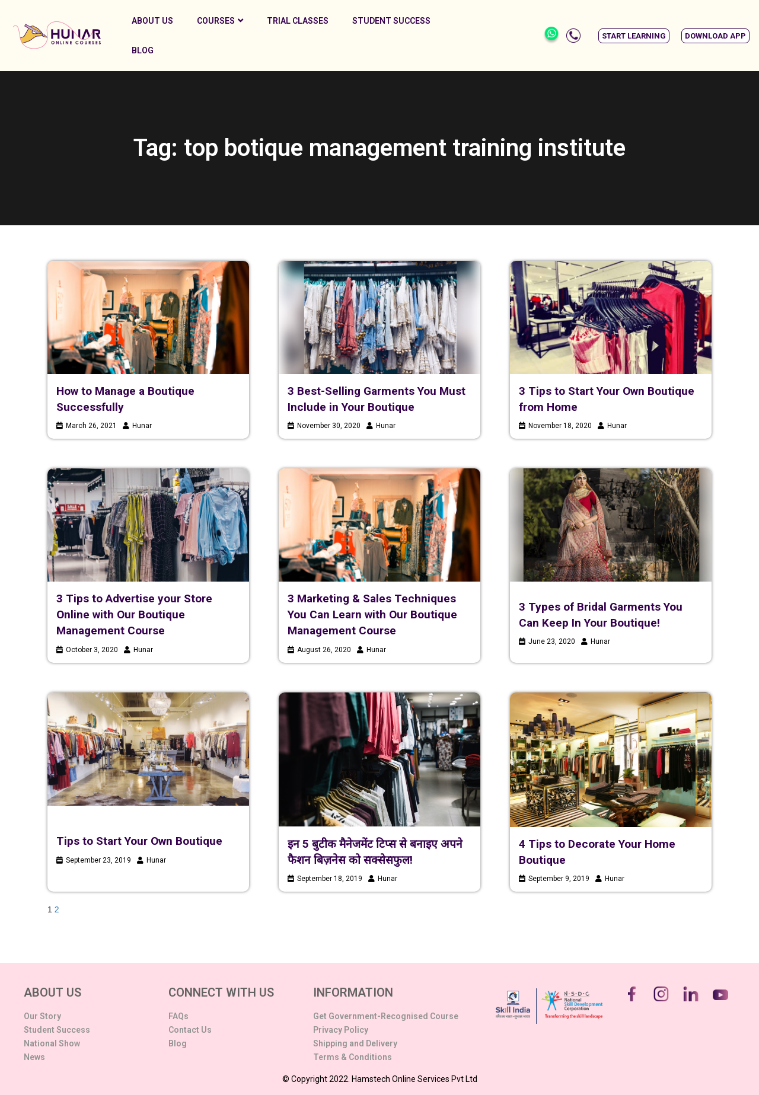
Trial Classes (298, 20)
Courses (220, 20)
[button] (633, 35)
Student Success (391, 20)
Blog (143, 50)
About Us (152, 20)
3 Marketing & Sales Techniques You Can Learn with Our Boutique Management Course (372, 614)
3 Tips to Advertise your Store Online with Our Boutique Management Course (134, 614)
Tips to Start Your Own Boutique (139, 841)
